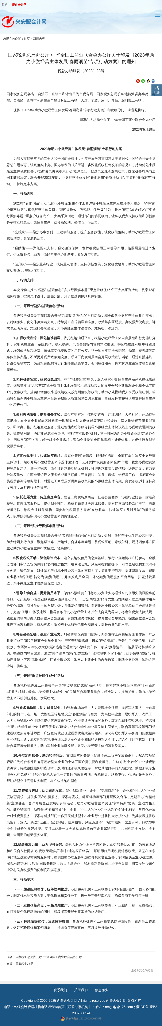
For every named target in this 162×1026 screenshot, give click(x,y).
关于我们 (81, 990)
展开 (157, 92)
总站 (5, 4)
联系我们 (60, 990)
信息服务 (101, 990)
